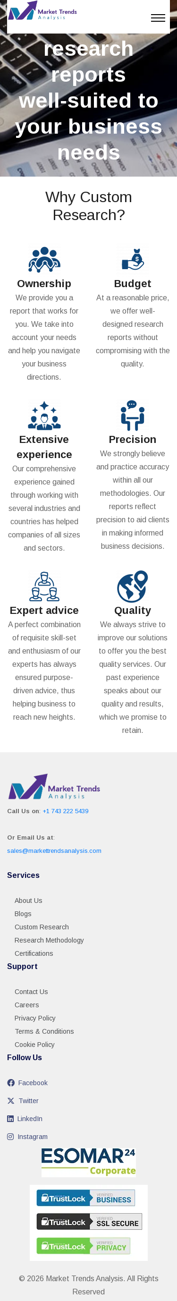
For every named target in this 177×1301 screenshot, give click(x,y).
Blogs (23, 914)
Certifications (34, 953)
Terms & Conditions (44, 1031)
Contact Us (31, 991)
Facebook (27, 1083)
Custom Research (42, 927)
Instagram (27, 1136)
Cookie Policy (35, 1044)
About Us (28, 900)
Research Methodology (49, 940)
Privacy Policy (35, 1018)
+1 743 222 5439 (65, 811)
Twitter (23, 1101)
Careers (27, 1005)
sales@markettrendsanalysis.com (54, 850)
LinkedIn (24, 1118)
